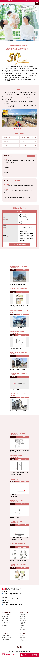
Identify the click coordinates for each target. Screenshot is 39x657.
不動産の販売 (7, 137)
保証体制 (23, 622)
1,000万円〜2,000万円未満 (26, 233)
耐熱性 (22, 625)
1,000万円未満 (23, 231)
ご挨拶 (22, 635)
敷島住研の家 (24, 613)
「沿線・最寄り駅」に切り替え (9, 228)
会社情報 (22, 633)
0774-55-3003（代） (7, 600)
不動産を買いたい (7, 613)
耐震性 (22, 624)
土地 (21, 221)
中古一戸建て (23, 218)
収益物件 (22, 223)
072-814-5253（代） (7, 606)
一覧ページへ (31, 156)
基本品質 (23, 629)
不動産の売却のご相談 (27, 137)
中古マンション (24, 219)
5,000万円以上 (23, 240)
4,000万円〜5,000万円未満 (26, 238)
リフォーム (24, 145)
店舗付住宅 (23, 214)
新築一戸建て (23, 216)
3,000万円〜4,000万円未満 (26, 237)
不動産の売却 (6, 633)
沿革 (22, 639)
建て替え (6, 145)
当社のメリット (6, 635)
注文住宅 (23, 141)
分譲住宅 (6, 141)
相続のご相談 (6, 639)
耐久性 (22, 627)
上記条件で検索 (19, 244)
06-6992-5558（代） (7, 595)
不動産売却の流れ (7, 637)
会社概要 (23, 637)
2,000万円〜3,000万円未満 (26, 235)
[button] (4, 118)
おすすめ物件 (6, 615)
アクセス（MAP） (25, 641)
